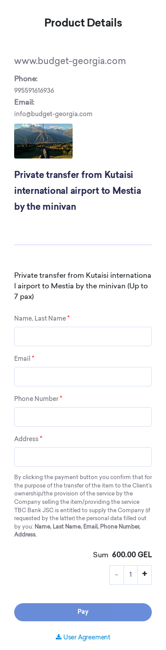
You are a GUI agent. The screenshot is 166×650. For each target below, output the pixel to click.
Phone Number (38, 399)
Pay (83, 612)
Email (24, 359)
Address (28, 439)
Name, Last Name (41, 318)
